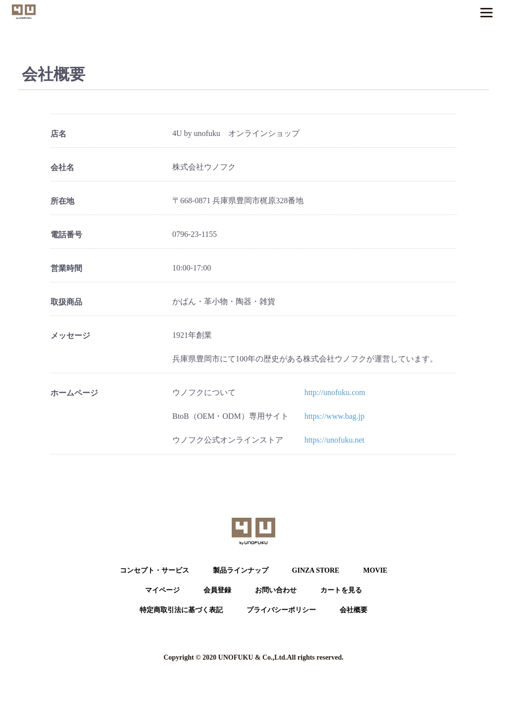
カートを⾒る (341, 590)
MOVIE (375, 570)
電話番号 (66, 234)
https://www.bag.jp (334, 416)
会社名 (62, 167)
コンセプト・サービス (154, 570)
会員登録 (217, 590)
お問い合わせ (276, 590)
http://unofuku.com (334, 392)
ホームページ (74, 393)
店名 (58, 134)
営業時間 (66, 268)
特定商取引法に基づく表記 (181, 610)
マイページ (162, 590)
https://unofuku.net (334, 440)
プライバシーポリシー (281, 610)
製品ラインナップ (240, 570)
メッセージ (70, 335)
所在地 (62, 201)
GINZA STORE (316, 570)
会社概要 (353, 610)
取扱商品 (66, 302)
